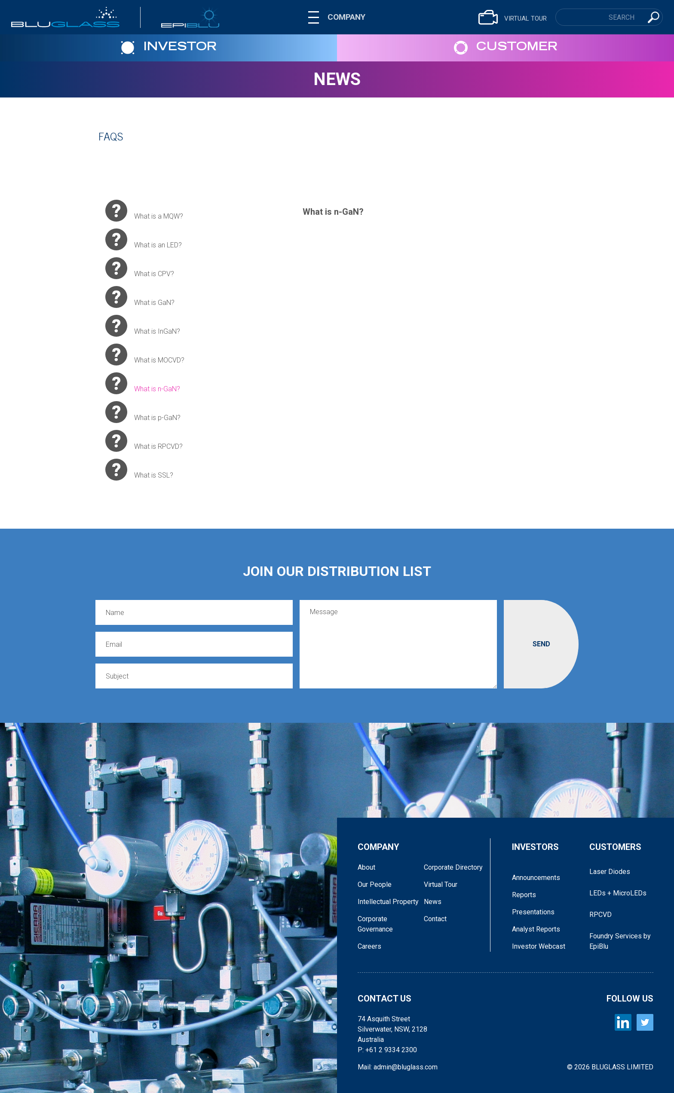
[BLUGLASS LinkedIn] (623, 1022)
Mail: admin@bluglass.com (398, 1067)
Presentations (533, 912)
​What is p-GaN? (143, 412)
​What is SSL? (139, 470)
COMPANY (346, 17)
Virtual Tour (440, 884)
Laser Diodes (609, 872)
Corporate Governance (375, 924)
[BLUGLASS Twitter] (645, 1022)
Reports (524, 895)
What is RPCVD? (144, 441)
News (337, 79)
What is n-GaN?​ (142, 383)
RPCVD (600, 914)
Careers (369, 946)
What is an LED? (143, 239)
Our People (375, 884)
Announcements (536, 878)
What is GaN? (140, 297)
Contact (435, 919)
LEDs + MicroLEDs (617, 893)
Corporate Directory (453, 867)
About (366, 867)
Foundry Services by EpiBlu (620, 941)
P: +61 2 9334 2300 (387, 1050)
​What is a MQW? (144, 211)
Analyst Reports (536, 929)
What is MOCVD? (144, 354)
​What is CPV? (139, 268)
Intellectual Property (388, 902)
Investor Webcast (538, 946)
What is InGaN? (142, 326)
